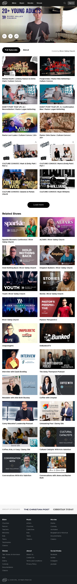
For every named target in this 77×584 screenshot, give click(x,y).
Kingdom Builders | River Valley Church (56, 268)
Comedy (54, 526)
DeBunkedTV (45, 346)
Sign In (71, 3)
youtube (53, 564)
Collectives (30, 529)
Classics (5, 545)
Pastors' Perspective (48, 320)
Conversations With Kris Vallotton (16, 475)
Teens (4, 539)
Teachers (5, 529)
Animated (54, 529)
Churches (5, 523)
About (26, 50)
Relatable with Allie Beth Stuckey (16, 398)
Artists (28, 523)
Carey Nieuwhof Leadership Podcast (17, 423)
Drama (53, 523)
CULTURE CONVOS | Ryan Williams (55, 192)
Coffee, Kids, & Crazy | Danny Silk (16, 449)
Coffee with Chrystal (48, 398)
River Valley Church (67, 51)
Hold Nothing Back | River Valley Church (19, 268)
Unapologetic (8, 346)
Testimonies (6, 542)
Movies (30, 3)
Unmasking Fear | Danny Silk (52, 423)
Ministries (5, 533)
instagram (54, 561)
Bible (14, 3)
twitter (53, 557)
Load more (38, 205)
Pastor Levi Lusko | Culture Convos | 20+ (19, 135)
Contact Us (30, 557)
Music (22, 3)
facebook (54, 554)
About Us (29, 554)
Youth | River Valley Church (13, 294)
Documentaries (56, 536)
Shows (39, 3)
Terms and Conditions (34, 561)
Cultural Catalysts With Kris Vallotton (55, 449)
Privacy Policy (31, 564)
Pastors (5, 526)
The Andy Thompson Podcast (52, 372)
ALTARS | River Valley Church (52, 240)
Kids (3, 536)
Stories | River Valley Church (51, 294)
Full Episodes (11, 50)
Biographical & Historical (59, 533)
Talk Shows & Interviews (11, 554)
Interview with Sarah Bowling (14, 372)
